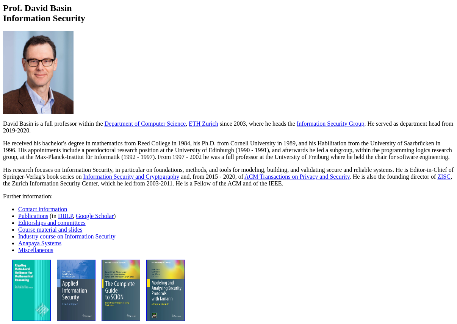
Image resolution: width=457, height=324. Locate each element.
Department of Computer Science (145, 123)
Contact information (42, 209)
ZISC (444, 176)
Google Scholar (95, 216)
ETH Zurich (203, 123)
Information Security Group (331, 123)
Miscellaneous (35, 250)
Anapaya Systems (39, 243)
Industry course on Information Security (67, 236)
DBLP (65, 216)
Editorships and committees (52, 223)
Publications (33, 216)
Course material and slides (50, 229)
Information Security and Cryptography (131, 176)
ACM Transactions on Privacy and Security (297, 176)
